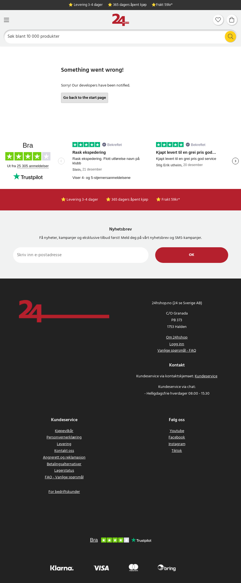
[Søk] (121, 37)
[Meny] (6, 20)
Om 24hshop (177, 337)
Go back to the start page (84, 98)
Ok (191, 255)
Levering (64, 444)
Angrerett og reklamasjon (64, 457)
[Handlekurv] (232, 20)
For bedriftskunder (64, 492)
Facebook (177, 437)
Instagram (177, 444)
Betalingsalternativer (64, 464)
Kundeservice (206, 376)
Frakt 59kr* (164, 5)
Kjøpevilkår (64, 431)
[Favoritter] (218, 20)
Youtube (177, 431)
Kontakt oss (64, 451)
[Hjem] (120, 20)
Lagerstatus (64, 470)
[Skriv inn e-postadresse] (81, 255)
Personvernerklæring (64, 437)
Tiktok (177, 451)
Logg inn (176, 344)
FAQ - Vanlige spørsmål (64, 477)
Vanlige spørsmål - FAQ (176, 350)
